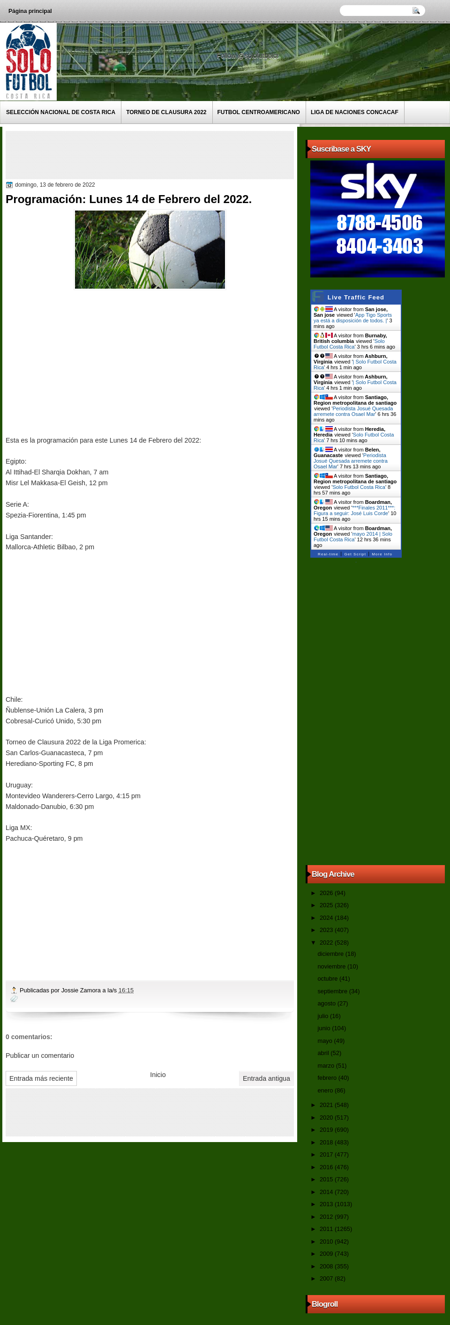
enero (325, 1090)
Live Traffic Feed (356, 297)
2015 (327, 1179)
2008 (327, 1266)
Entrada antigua (266, 1078)
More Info (382, 554)
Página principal (30, 11)
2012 (327, 1216)
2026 (327, 892)
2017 (327, 1154)
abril (323, 1052)
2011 (327, 1228)
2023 (327, 929)
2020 (327, 1117)
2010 (327, 1241)
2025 (327, 905)
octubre (328, 978)
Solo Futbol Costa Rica (349, 343)
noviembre (332, 966)
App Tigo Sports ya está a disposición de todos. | (353, 317)
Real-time (328, 554)
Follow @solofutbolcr (249, 55)
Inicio (157, 1074)
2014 (327, 1191)
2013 (327, 1204)
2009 (327, 1253)
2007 (327, 1278)
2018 (327, 1142)
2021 (327, 1104)
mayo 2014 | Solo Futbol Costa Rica (353, 536)
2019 (327, 1129)
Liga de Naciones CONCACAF (354, 112)
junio (324, 1028)
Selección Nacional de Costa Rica (60, 112)
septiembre (333, 991)
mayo (325, 1040)
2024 (327, 917)
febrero (327, 1077)
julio (323, 1015)
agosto (327, 1003)
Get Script (355, 554)
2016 (327, 1167)
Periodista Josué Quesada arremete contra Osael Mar (353, 411)
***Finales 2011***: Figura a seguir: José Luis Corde (354, 510)
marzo (326, 1065)
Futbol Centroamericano (259, 112)
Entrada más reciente (41, 1078)
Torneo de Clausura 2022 (166, 112)
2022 (327, 942)
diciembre (331, 953)
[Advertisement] (178, 154)
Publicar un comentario (40, 1055)
